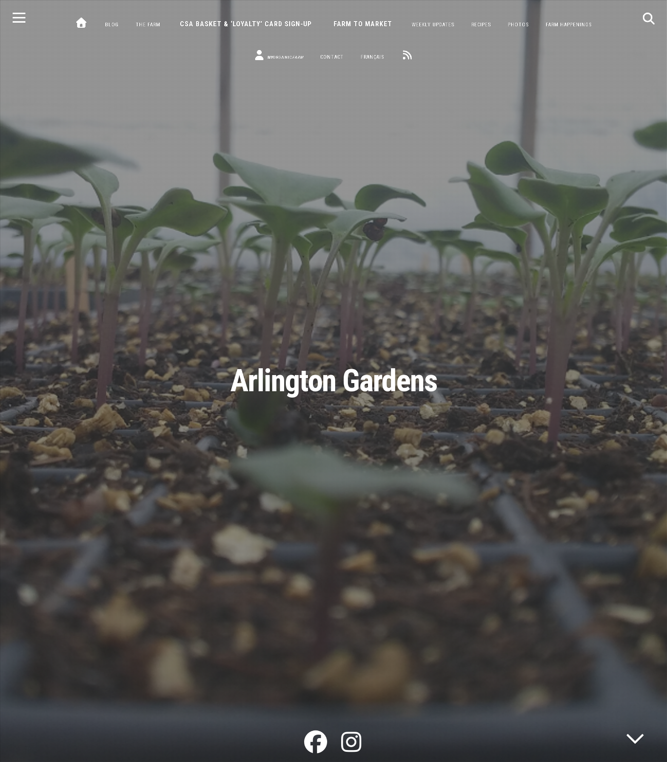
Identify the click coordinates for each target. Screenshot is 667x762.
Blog (112, 25)
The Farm (148, 25)
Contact (332, 57)
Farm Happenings (569, 25)
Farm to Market (363, 24)
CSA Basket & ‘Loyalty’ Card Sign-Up (246, 24)
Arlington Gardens (333, 381)
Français (372, 57)
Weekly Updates (433, 25)
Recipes (481, 25)
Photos (518, 25)
